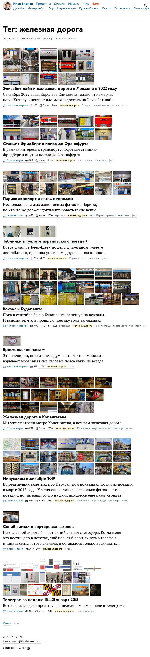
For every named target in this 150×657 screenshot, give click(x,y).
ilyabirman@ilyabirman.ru (22, 641)
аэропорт (60, 215)
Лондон (86, 105)
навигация (61, 38)
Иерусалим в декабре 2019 (29, 479)
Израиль (74, 258)
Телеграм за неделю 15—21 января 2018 (40, 600)
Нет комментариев (15, 105)
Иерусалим (83, 500)
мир (31, 38)
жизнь (68, 548)
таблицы (106, 325)
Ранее (7, 623)
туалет (105, 258)
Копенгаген (83, 428)
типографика (120, 325)
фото (37, 38)
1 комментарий (13, 215)
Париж (100, 215)
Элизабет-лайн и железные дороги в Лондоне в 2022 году (60, 89)
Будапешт (64, 325)
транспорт (48, 38)
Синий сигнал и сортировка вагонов (38, 527)
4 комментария (13, 549)
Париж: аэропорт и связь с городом (38, 199)
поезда (72, 38)
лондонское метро (103, 105)
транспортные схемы (117, 215)
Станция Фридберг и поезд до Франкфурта (45, 144)
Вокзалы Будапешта (22, 309)
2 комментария (13, 160)
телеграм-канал (85, 611)
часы (71, 366)
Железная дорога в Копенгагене (35, 417)
